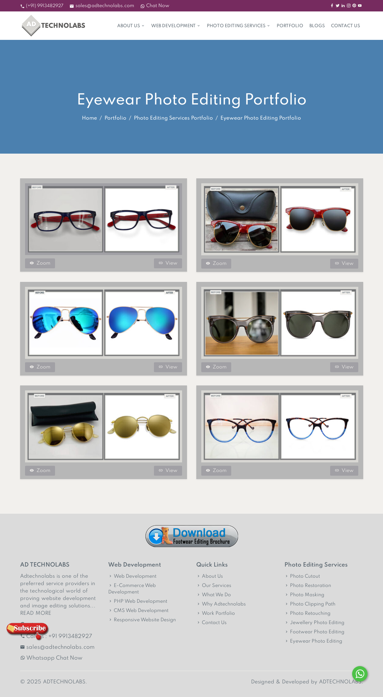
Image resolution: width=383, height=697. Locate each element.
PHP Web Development (137, 601)
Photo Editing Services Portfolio (173, 118)
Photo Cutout (302, 576)
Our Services (213, 585)
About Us (131, 26)
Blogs (317, 26)
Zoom (40, 263)
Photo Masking (304, 595)
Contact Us (345, 26)
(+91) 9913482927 (44, 6)
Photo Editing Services (238, 26)
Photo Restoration (307, 585)
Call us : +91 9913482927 (56, 636)
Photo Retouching (307, 613)
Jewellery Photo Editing (314, 622)
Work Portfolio (215, 613)
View (168, 263)
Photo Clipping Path (309, 604)
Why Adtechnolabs (221, 604)
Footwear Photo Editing (314, 632)
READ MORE (35, 613)
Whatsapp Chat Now (51, 658)
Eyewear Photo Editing (313, 641)
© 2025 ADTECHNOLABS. (53, 682)
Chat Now (154, 5)
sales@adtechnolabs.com (104, 5)
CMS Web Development (138, 610)
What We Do (213, 595)
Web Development (176, 26)
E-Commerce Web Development (132, 589)
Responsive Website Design (142, 620)
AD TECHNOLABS (45, 565)
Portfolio (290, 26)
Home (89, 118)
